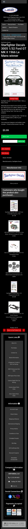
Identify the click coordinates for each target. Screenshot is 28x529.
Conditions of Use (14, 433)
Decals (8, 35)
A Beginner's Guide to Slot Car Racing (14, 363)
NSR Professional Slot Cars (14, 370)
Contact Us (5, 30)
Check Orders (14, 414)
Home (4, 24)
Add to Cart (21, 141)
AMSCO (4, 27)
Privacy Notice (14, 428)
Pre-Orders (21, 24)
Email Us (14, 486)
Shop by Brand (12, 24)
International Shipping (14, 424)
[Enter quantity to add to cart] (10, 141)
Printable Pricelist (14, 438)
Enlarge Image (14, 98)
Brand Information (14, 357)
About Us (14, 343)
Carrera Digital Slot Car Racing (14, 381)
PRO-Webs (21, 525)
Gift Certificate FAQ (14, 448)
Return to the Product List (14, 330)
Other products (14, 183)
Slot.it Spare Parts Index (14, 394)
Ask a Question (6, 149)
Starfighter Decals (16, 35)
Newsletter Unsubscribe (14, 458)
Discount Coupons (14, 453)
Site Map (14, 443)
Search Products (13, 27)
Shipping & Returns (14, 419)
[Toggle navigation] (4, 2)
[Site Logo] (14, 9)
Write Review (5, 153)
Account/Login (14, 409)
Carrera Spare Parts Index (14, 388)
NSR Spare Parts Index (14, 375)
